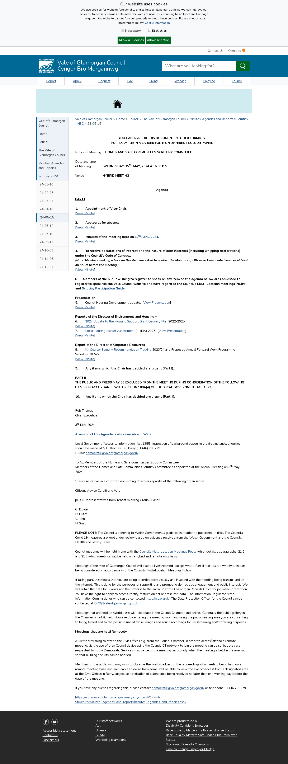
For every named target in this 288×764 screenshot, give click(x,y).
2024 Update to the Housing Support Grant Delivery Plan (126, 321)
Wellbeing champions (110, 740)
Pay (130, 81)
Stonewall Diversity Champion (187, 744)
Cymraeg (236, 50)
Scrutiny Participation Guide (103, 288)
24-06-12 (46, 226)
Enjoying (209, 81)
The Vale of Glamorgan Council (51, 152)
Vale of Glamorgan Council (51, 123)
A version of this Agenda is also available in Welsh (114, 434)
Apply (77, 81)
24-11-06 (46, 259)
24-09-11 (46, 242)
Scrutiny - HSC (48, 176)
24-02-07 (46, 193)
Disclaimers (51, 740)
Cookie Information (157, 23)
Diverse (101, 730)
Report (51, 81)
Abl (97, 725)
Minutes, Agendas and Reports (51, 165)
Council (237, 81)
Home (42, 134)
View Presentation (156, 303)
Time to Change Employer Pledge (190, 749)
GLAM (100, 735)
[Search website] (199, 66)
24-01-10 (46, 184)
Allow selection (158, 40)
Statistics (157, 31)
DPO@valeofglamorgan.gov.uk (116, 603)
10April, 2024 (146, 237)
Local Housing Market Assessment (110, 331)
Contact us (50, 735)
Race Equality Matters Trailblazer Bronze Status (200, 730)
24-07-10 (46, 234)
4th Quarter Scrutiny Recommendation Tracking (117, 350)
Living (153, 81)
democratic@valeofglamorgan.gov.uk (112, 453)
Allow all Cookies (131, 40)
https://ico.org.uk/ (157, 598)
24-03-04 (46, 201)
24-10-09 (46, 250)
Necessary (131, 31)
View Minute (85, 213)
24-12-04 (46, 267)
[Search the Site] (243, 66)
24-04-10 (46, 209)
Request (104, 81)
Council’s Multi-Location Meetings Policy (168, 552)
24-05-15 (47, 217)
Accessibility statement (59, 730)
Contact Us (215, 51)
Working (180, 81)
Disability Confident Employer (187, 725)
